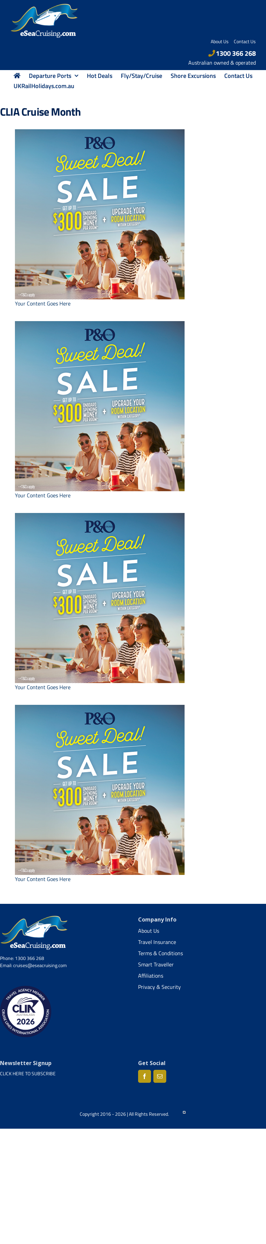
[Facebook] (144, 1076)
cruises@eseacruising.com (40, 965)
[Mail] (159, 1076)
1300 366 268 (232, 53)
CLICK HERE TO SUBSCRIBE (28, 1073)
